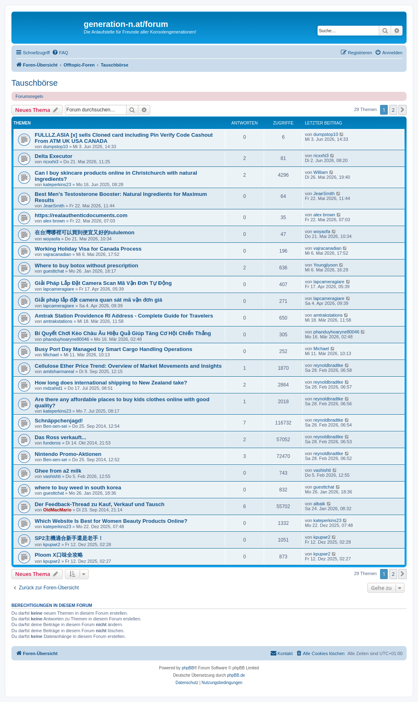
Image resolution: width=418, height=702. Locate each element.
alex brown (54, 220)
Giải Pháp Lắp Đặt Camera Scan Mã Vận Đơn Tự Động (103, 283)
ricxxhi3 (50, 161)
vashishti (52, 476)
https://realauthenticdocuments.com (81, 215)
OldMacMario (57, 509)
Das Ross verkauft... (60, 437)
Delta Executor (53, 156)
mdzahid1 (53, 388)
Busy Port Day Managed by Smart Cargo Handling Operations (113, 349)
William (321, 172)
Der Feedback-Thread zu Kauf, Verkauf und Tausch (100, 504)
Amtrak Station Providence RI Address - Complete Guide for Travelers (124, 316)
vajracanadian (57, 254)
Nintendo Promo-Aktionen (68, 454)
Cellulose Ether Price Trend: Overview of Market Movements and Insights (128, 366)
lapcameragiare (58, 289)
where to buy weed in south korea (78, 487)
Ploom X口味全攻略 (59, 555)
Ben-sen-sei (55, 426)
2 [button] (393, 109)
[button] (402, 110)
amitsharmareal (58, 371)
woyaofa (51, 238)
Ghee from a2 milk (58, 471)
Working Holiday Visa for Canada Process (88, 249)
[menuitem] (60, 53)
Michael (51, 354)
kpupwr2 (51, 544)
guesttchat (53, 271)
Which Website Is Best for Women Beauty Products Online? (111, 521)
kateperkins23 (57, 184)
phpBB (188, 668)
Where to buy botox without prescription (86, 265)
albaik (319, 503)
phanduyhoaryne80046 (66, 339)
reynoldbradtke (328, 365)
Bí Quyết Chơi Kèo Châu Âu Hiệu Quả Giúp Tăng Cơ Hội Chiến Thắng (123, 333)
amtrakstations (58, 321)
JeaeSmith (53, 205)
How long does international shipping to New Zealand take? (111, 383)
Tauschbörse (34, 82)
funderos (52, 442)
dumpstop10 (55, 146)
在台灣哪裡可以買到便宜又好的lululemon (84, 232)
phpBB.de (236, 675)
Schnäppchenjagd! (59, 421)
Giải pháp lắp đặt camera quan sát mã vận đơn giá (98, 300)
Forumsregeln (29, 96)
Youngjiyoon (326, 264)
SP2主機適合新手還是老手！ (69, 538)
